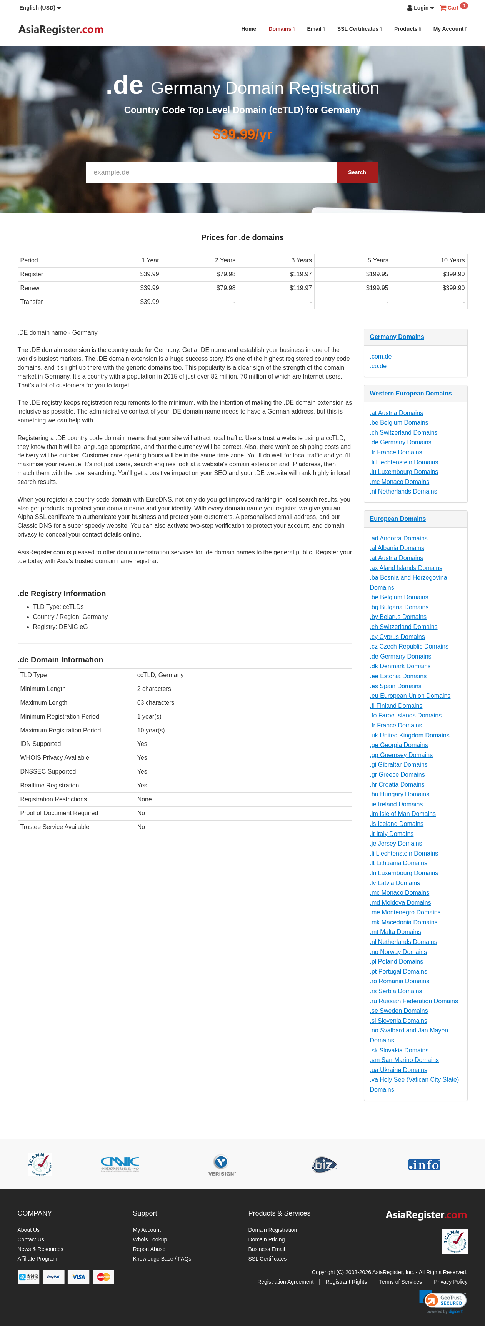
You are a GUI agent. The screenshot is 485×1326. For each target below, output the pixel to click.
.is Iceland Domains (397, 824)
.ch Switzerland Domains (404, 432)
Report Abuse (149, 1249)
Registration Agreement (285, 1282)
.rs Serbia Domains (396, 991)
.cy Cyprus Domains (397, 637)
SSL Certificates (359, 29)
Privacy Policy (450, 1282)
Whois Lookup (150, 1239)
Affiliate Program (37, 1259)
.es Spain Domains (396, 686)
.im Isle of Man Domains (403, 814)
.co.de (378, 366)
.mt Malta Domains (395, 932)
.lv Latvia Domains (395, 883)
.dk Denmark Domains (400, 666)
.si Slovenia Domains (398, 1020)
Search (357, 172)
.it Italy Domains (392, 834)
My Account (450, 29)
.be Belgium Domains (399, 422)
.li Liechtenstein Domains (404, 462)
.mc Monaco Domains (400, 482)
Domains (281, 29)
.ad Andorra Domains (399, 538)
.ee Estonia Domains (398, 676)
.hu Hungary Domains (400, 794)
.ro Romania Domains (400, 981)
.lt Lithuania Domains (398, 863)
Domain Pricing (266, 1239)
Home (248, 29)
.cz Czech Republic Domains (409, 646)
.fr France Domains (396, 452)
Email (316, 29)
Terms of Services (400, 1282)
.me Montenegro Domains (405, 912)
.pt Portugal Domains (398, 971)
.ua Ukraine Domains (398, 1070)
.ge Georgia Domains (399, 745)
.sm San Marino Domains (404, 1060)
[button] (40, 8)
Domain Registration (272, 1230)
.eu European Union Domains (410, 695)
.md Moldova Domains (400, 902)
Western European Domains (411, 393)
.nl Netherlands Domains (403, 491)
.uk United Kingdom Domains (410, 735)
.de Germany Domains (401, 442)
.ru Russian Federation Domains (414, 1001)
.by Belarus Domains (398, 617)
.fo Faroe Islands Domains (406, 715)
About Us (29, 1230)
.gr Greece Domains (397, 774)
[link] (443, 1301)
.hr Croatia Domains (397, 784)
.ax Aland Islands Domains (406, 568)
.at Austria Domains (396, 413)
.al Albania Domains (397, 548)
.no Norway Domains (398, 952)
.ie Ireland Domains (396, 804)
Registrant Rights (346, 1282)
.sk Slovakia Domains (399, 1050)
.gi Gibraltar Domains (399, 764)
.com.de (381, 356)
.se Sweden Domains (399, 1010)
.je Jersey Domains (396, 843)
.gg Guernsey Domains (401, 755)
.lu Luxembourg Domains (404, 472)
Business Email (266, 1249)
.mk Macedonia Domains (404, 922)
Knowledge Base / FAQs (162, 1259)
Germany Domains (397, 337)
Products (407, 29)
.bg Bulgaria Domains (399, 607)
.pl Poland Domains (396, 961)
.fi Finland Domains (396, 705)
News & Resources (40, 1249)
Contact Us (31, 1239)
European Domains (398, 518)
